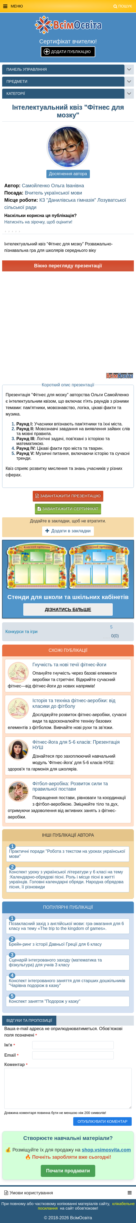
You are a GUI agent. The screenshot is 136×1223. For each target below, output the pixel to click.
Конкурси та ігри (21, 631)
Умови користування (28, 1192)
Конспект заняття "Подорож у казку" (44, 1001)
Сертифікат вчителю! (68, 41)
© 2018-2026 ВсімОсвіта (68, 1217)
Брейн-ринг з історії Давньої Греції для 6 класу (55, 944)
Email (11, 1055)
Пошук (122, 6)
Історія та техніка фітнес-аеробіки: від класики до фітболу (73, 703)
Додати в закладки (68, 530)
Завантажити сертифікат (68, 508)
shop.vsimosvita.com (106, 1150)
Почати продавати (68, 1170)
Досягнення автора (68, 173)
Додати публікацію (71, 52)
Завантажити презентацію (68, 495)
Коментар (16, 1064)
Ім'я (9, 1045)
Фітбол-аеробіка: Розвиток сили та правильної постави (70, 786)
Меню (67, 6)
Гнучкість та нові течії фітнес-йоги (69, 664)
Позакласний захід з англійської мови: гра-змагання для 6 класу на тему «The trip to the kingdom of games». (66, 926)
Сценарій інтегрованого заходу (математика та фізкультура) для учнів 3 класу (55, 962)
